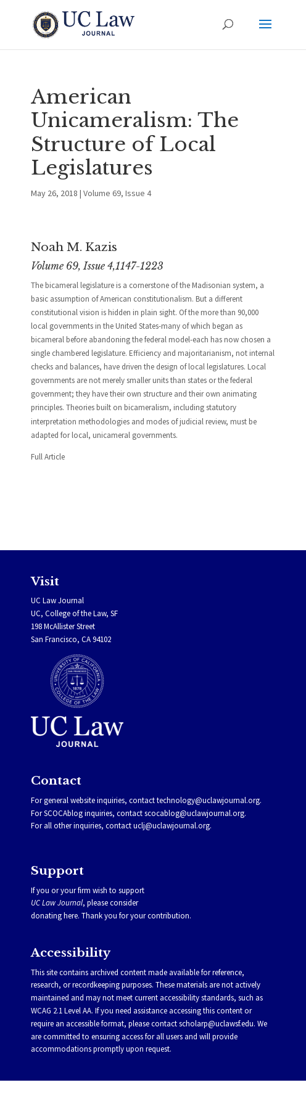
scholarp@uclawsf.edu (216, 1023)
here (71, 915)
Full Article (48, 457)
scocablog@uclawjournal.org (194, 813)
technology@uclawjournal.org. (209, 800)
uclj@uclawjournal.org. (172, 825)
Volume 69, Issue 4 (117, 193)
